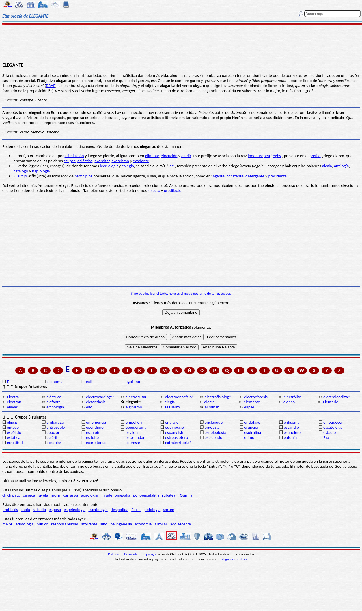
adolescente (180, 523)
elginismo (134, 406)
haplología (41, 171)
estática (13, 437)
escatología (332, 427)
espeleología (215, 432)
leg (171, 165)
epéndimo (95, 427)
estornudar (135, 437)
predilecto (173, 190)
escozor (52, 432)
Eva (326, 437)
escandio (291, 427)
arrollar (161, 523)
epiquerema (136, 427)
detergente (254, 176)
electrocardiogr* (100, 396)
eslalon (132, 432)
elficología (55, 406)
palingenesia (121, 523)
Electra (13, 396)
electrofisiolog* (217, 396)
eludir (186, 155)
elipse (249, 406)
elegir (113, 165)
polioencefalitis (146, 495)
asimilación (74, 155)
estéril (51, 437)
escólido (14, 432)
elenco (289, 401)
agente (219, 176)
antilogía (341, 165)
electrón (14, 401)
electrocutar (136, 396)
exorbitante (96, 442)
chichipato (11, 495)
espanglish (174, 432)
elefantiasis (95, 401)
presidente (277, 176)
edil (89, 381)
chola (25, 509)
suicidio (39, 509)
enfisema (291, 422)
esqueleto (292, 432)
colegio (128, 165)
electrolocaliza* (336, 396)
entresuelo (55, 427)
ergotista (211, 427)
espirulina (252, 432)
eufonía (290, 437)
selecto (154, 190)
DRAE (50, 85)
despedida (119, 509)
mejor (7, 523)
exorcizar (101, 160)
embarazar (55, 422)
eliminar (152, 155)
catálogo (21, 171)
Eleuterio (331, 401)
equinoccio (174, 427)
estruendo (213, 437)
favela (43, 495)
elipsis (12, 422)
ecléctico (84, 160)
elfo (89, 406)
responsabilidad (64, 523)
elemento (252, 401)
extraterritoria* (178, 442)
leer (103, 165)
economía (54, 381)
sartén (168, 509)
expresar (133, 442)
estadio (329, 432)
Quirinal (187, 495)
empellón (134, 422)
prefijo (315, 155)
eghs (277, 155)
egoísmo (133, 381)
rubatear (169, 495)
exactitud (15, 442)
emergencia (96, 422)
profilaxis (10, 509)
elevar (12, 406)
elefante (53, 401)
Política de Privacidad (124, 554)
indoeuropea (259, 155)
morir (56, 495)
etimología (24, 523)
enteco (13, 427)
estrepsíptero (176, 437)
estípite (92, 437)
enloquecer (333, 422)
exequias (53, 442)
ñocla (136, 509)
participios (83, 176)
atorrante (89, 523)
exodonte (141, 160)
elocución (169, 155)
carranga (70, 495)
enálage (172, 422)
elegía (170, 401)
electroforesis (255, 396)
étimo (249, 437)
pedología (151, 509)
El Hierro (172, 406)
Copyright (150, 554)
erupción (251, 427)
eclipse (70, 160)
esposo (55, 509)
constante (235, 176)
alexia (327, 165)
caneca (29, 495)
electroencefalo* (179, 396)
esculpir (93, 432)
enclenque (213, 422)
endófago (252, 422)
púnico (42, 523)
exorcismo (120, 160)
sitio (104, 523)
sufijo (22, 176)
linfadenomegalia (115, 495)
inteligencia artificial (233, 559)
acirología (89, 495)
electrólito (292, 396)
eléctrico (53, 396)
